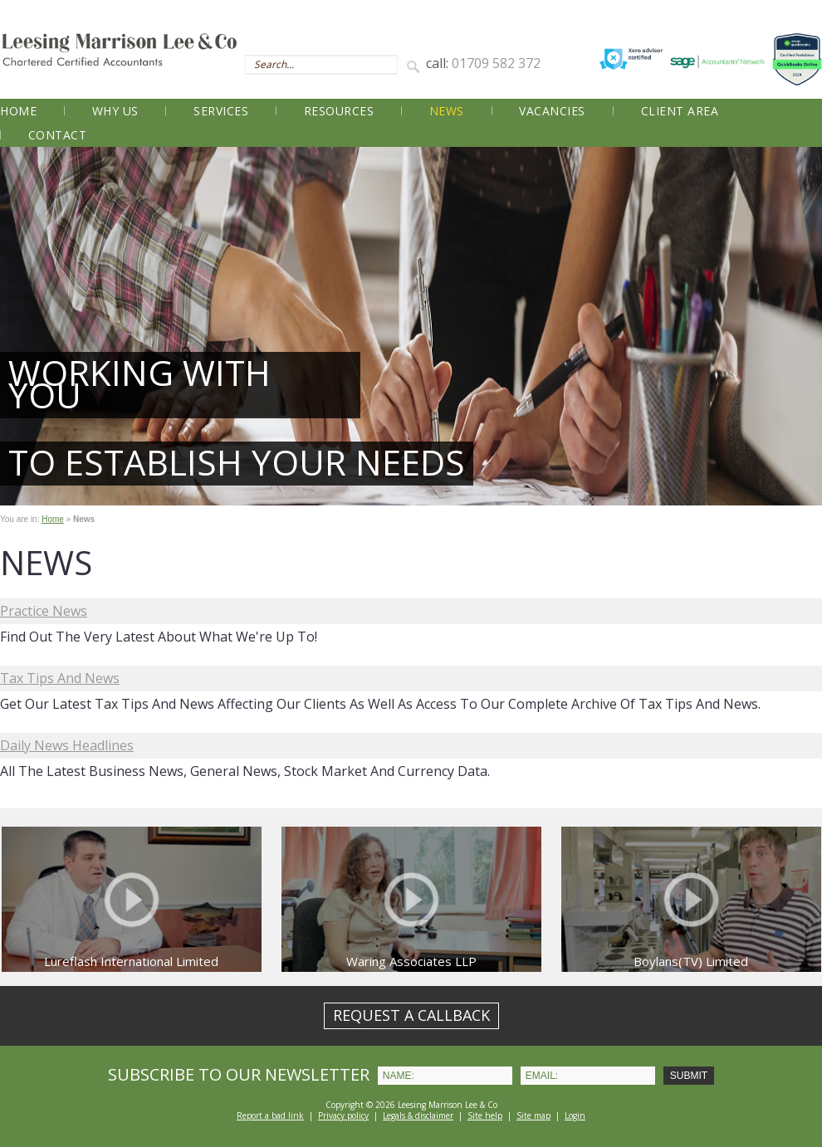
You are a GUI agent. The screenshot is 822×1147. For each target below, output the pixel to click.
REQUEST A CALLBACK (411, 1015)
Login (575, 1115)
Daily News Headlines (67, 745)
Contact (57, 134)
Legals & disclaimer (418, 1115)
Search (416, 66)
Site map (533, 1115)
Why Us (115, 110)
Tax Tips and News (60, 678)
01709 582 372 (496, 63)
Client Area (680, 110)
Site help (484, 1115)
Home (18, 110)
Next (800, 326)
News (446, 110)
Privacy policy (343, 1115)
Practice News (43, 611)
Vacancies (552, 110)
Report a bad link (270, 1115)
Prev (21, 326)
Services (220, 110)
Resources (339, 110)
